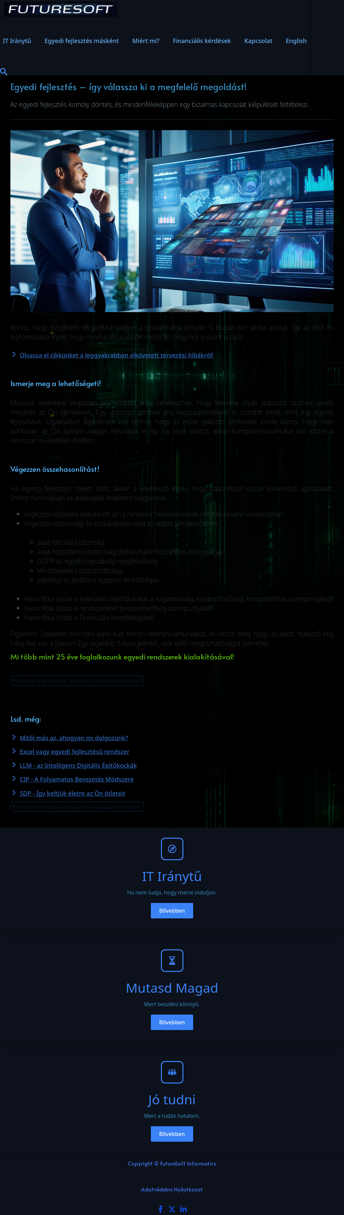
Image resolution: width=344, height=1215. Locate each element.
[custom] (172, 1209)
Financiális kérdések (202, 41)
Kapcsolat (258, 41)
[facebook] (160, 1209)
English (296, 41)
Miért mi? (146, 41)
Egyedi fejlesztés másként (82, 41)
